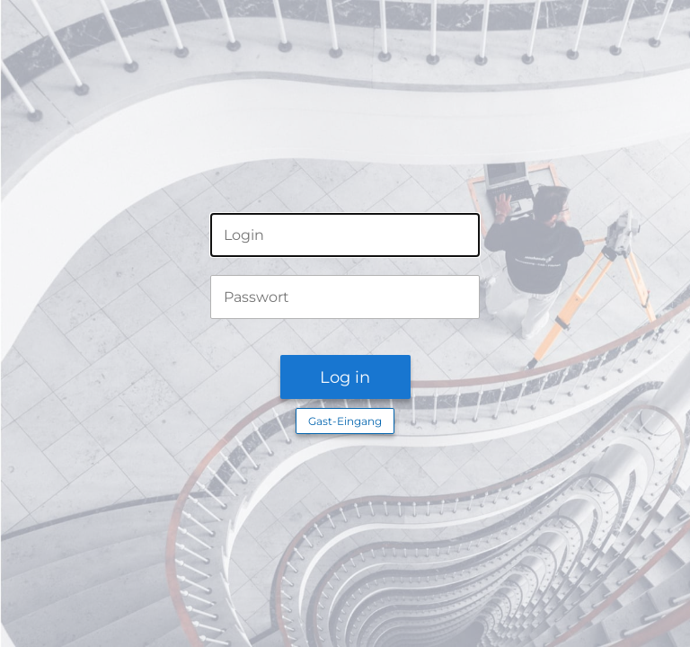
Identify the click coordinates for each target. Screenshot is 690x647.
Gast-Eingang (345, 421)
